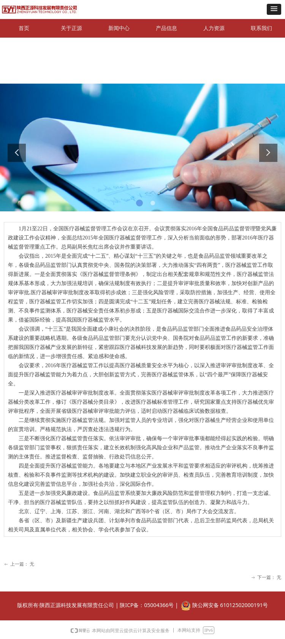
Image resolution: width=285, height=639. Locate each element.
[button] (274, 9)
